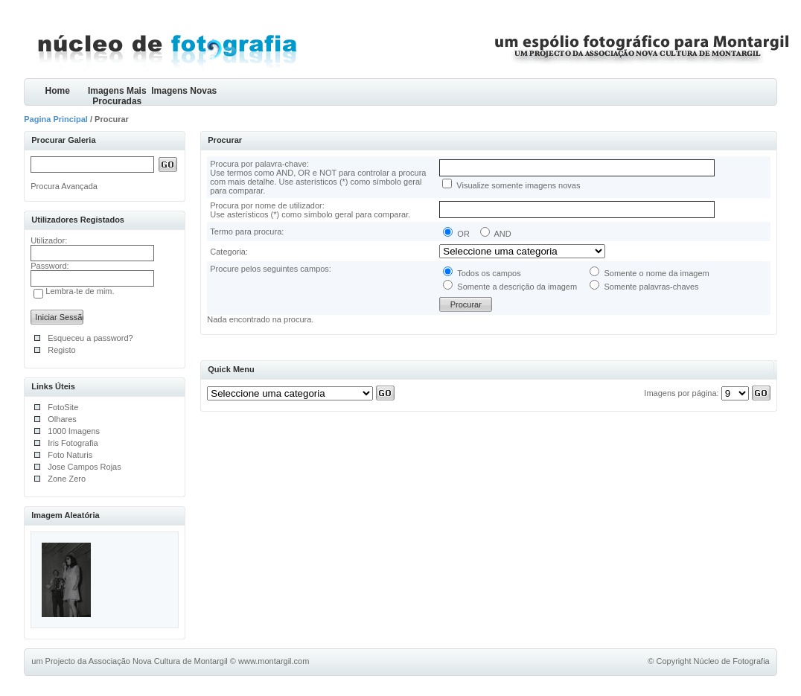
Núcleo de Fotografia (732, 661)
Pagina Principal (56, 119)
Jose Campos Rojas (84, 466)
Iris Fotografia (73, 442)
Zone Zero (67, 478)
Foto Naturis (70, 454)
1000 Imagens (74, 431)
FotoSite (63, 407)
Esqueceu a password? (90, 337)
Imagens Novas (184, 91)
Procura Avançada (64, 186)
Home (57, 91)
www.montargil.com (273, 661)
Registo (61, 349)
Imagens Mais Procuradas (117, 96)
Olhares (62, 419)
